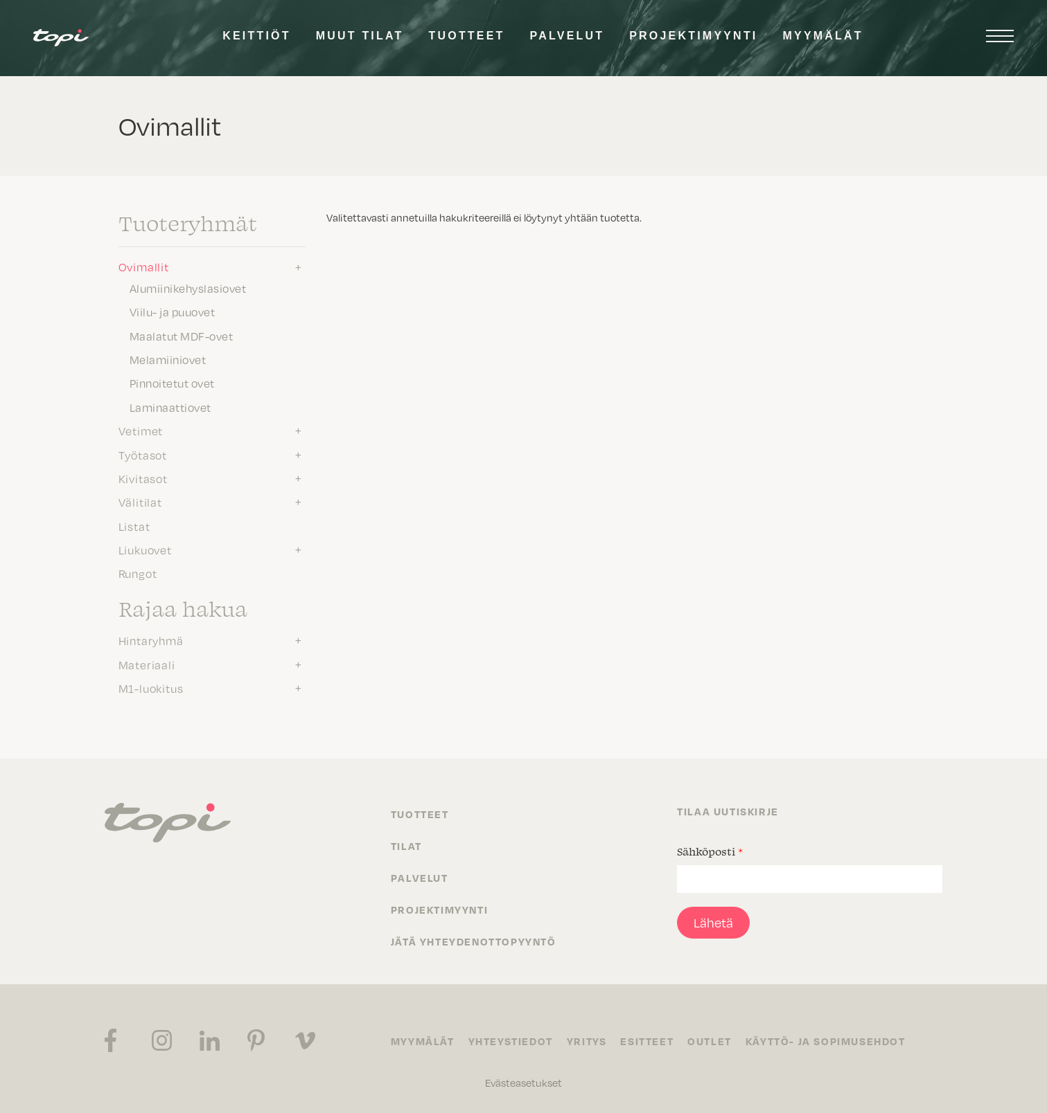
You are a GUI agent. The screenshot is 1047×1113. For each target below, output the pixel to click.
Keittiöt (256, 36)
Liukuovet (145, 550)
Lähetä (713, 922)
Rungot (137, 574)
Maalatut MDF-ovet (182, 336)
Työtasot (142, 455)
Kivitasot (143, 479)
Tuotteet (467, 36)
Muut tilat (360, 36)
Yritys (587, 1041)
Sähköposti (710, 851)
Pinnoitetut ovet (172, 383)
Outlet (709, 1041)
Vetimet (141, 431)
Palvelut (567, 36)
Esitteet (647, 1041)
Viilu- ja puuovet (172, 312)
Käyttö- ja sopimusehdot (826, 1041)
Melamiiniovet (168, 360)
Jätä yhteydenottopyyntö (473, 941)
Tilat (406, 846)
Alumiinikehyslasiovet (188, 289)
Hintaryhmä (151, 641)
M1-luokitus (151, 689)
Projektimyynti (693, 36)
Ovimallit (143, 267)
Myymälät (823, 36)
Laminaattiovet (170, 408)
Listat (134, 527)
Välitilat (140, 502)
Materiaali (146, 665)
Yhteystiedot (510, 1041)
